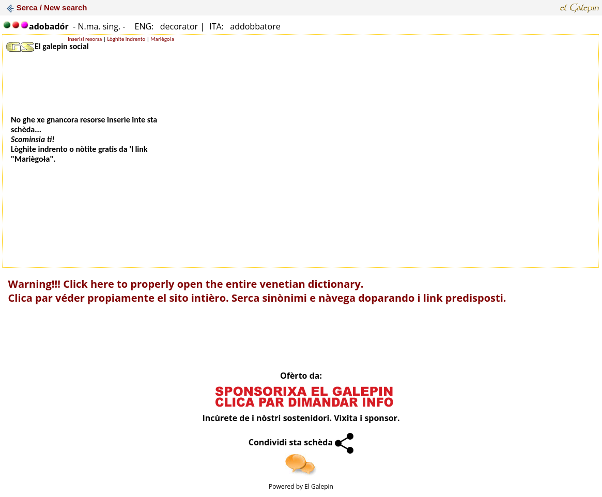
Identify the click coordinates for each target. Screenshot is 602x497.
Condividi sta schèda (301, 442)
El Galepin (318, 486)
